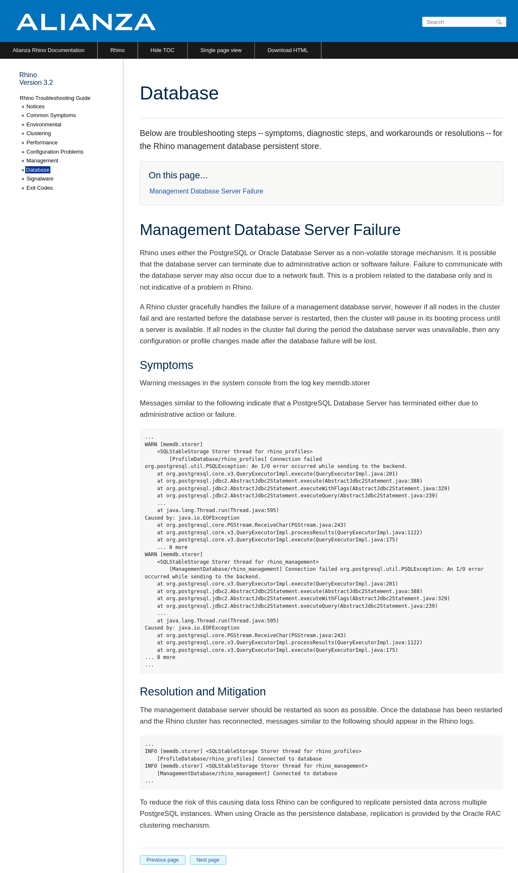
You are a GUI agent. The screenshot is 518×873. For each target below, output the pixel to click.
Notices (35, 106)
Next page (208, 860)
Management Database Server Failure (206, 191)
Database (38, 170)
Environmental (43, 124)
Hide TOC (163, 50)
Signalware (39, 178)
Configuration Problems (55, 152)
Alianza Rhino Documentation (48, 50)
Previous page (163, 860)
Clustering (38, 133)
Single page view (220, 50)
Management (42, 160)
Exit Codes (39, 188)
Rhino (117, 50)
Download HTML (287, 50)
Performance (42, 142)
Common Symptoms (51, 115)
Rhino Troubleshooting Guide (55, 98)
